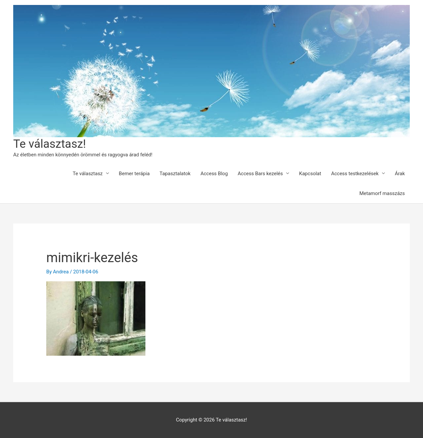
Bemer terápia (134, 174)
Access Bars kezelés (260, 174)
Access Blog (214, 174)
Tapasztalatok (175, 174)
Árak (400, 174)
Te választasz (87, 174)
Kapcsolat (310, 174)
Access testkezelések (355, 174)
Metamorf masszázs (382, 193)
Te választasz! (49, 144)
